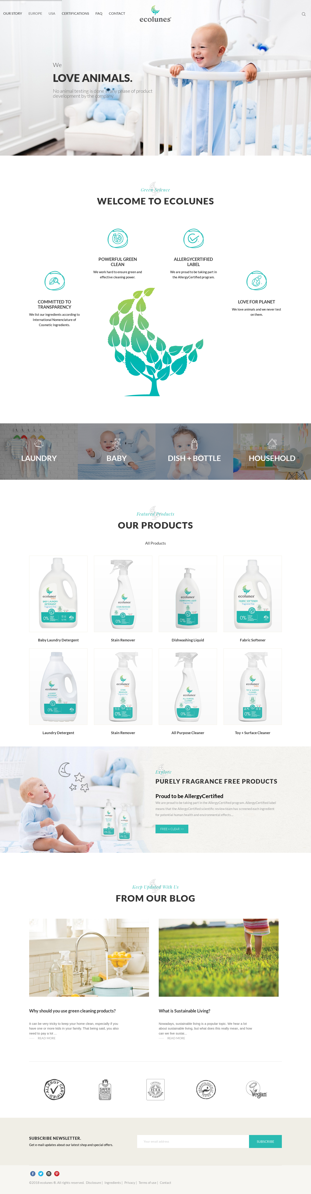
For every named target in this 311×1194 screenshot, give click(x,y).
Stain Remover (123, 732)
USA (52, 13)
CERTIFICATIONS (75, 13)
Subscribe (265, 1141)
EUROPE (35, 13)
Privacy (129, 1182)
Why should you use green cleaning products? (72, 1010)
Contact (165, 1182)
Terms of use (147, 1182)
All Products (155, 543)
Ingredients (113, 1182)
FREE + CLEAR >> (172, 829)
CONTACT (117, 13)
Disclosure (93, 1182)
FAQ (98, 13)
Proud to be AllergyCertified (189, 796)
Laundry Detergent (58, 732)
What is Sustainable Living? (184, 1010)
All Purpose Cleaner (187, 732)
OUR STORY (12, 13)
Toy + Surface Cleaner (252, 732)
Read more (47, 1038)
